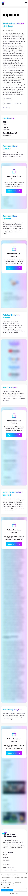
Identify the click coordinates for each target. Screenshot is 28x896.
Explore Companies (8, 867)
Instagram (6, 860)
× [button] (26, 874)
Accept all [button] (7, 890)
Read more (9, 880)
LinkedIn (5, 857)
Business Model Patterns (10, 870)
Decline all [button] (20, 890)
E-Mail (5, 855)
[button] (14, 893)
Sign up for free (14, 191)
